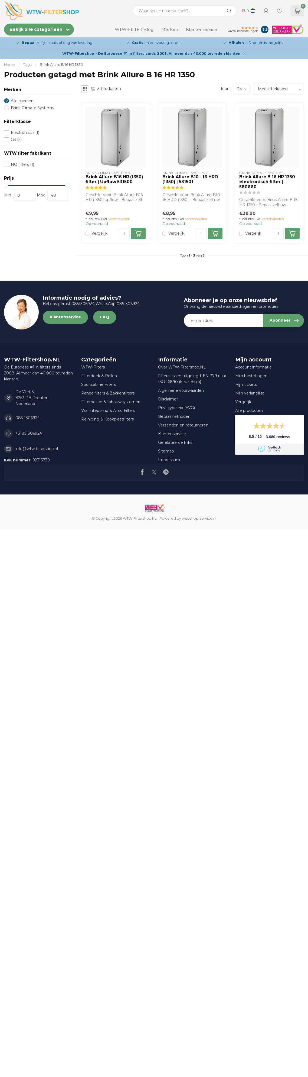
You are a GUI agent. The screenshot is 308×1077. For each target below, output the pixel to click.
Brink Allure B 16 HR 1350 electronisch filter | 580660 (267, 181)
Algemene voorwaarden (181, 390)
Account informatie (253, 367)
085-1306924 (27, 417)
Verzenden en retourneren (183, 425)
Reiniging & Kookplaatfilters (107, 419)
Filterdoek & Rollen (99, 375)
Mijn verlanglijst (249, 393)
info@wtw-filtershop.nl (36, 448)
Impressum (169, 459)
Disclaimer (168, 399)
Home (9, 64)
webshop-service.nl (199, 518)
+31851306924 (28, 433)
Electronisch (25, 133)
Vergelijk (99, 233)
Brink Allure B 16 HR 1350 (61, 64)
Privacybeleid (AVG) (176, 407)
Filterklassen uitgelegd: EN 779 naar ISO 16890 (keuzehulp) (192, 378)
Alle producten (249, 410)
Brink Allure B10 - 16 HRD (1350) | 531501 (190, 179)
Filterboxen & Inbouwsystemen (110, 401)
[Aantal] (124, 233)
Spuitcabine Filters (98, 384)
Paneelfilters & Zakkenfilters (108, 393)
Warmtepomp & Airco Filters (108, 410)
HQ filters (22, 165)
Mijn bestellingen (251, 375)
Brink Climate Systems (32, 108)
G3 (16, 140)
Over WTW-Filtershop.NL (182, 367)
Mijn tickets (246, 384)
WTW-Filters (93, 367)
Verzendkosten (119, 219)
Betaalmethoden (174, 416)
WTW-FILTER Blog (134, 29)
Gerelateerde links (175, 442)
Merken (169, 29)
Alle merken (22, 101)
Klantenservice (201, 29)
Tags (27, 64)
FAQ (104, 317)
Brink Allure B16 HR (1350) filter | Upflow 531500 (114, 179)
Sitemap (166, 451)
